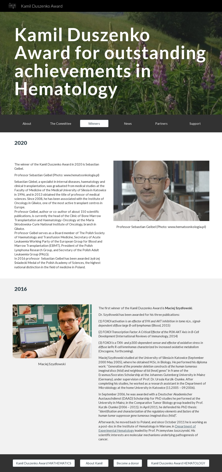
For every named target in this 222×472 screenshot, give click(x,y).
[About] (27, 123)
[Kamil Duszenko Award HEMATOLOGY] (178, 463)
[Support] (195, 123)
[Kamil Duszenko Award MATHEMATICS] (44, 463)
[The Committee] (60, 123)
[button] (94, 123)
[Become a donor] (128, 463)
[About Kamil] (94, 463)
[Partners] (161, 123)
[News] (127, 123)
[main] (111, 63)
